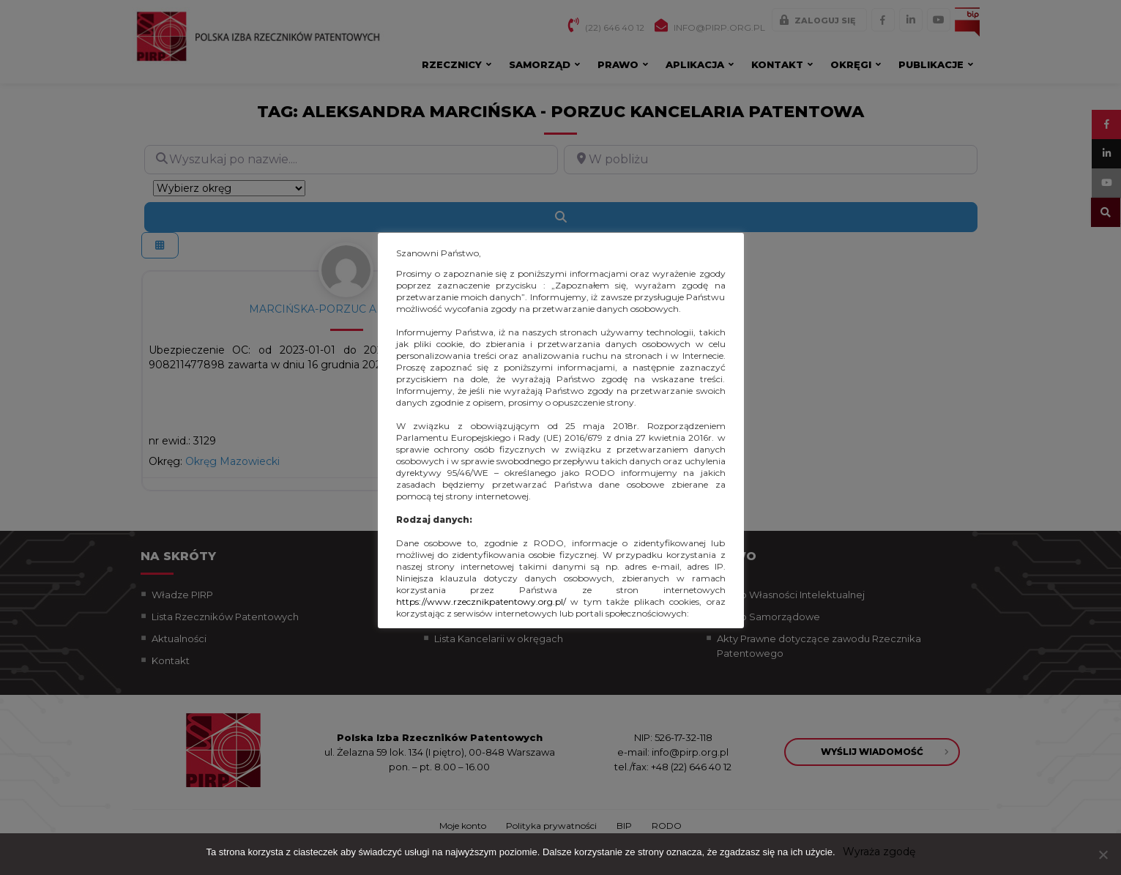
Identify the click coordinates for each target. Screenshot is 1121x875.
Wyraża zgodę (879, 851)
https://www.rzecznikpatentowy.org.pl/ (481, 601)
